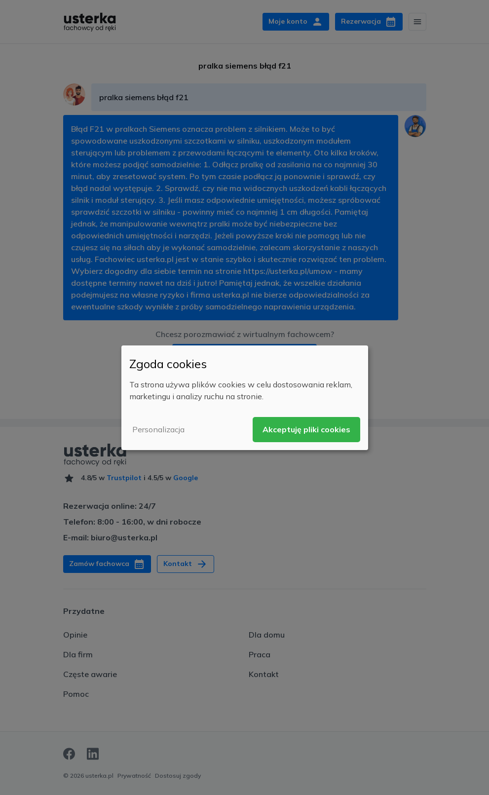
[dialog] (244, 397)
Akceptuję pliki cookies (306, 429)
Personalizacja (158, 429)
